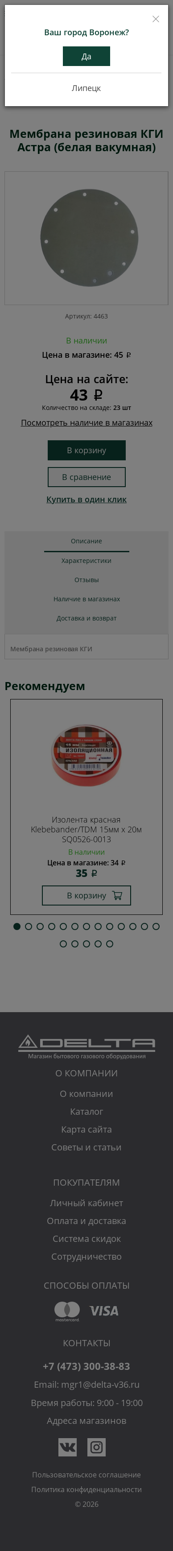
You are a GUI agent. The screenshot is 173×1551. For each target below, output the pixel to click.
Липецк (86, 88)
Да (86, 56)
